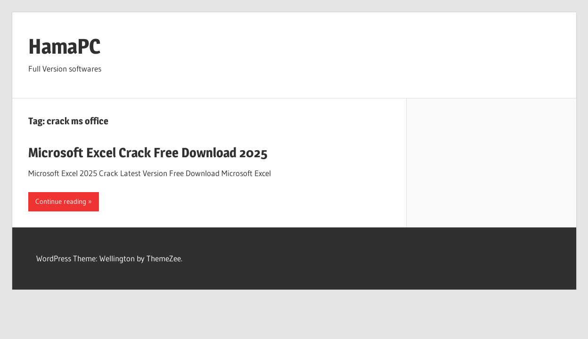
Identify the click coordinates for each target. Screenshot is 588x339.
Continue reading (60, 201)
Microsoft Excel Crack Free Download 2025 (148, 153)
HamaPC (64, 46)
